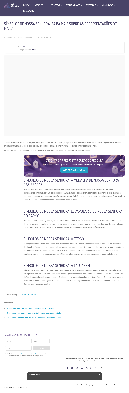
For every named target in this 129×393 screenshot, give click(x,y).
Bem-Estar (55, 5)
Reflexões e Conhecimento (38, 38)
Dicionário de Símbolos (28, 295)
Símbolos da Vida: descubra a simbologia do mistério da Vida (30, 308)
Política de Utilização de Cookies (115, 385)
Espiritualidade (14, 38)
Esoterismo (91, 5)
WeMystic (24, 47)
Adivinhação (107, 5)
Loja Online (28, 11)
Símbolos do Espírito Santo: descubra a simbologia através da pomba (34, 318)
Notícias (26, 5)
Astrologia (40, 5)
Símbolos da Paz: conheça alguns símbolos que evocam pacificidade (34, 313)
